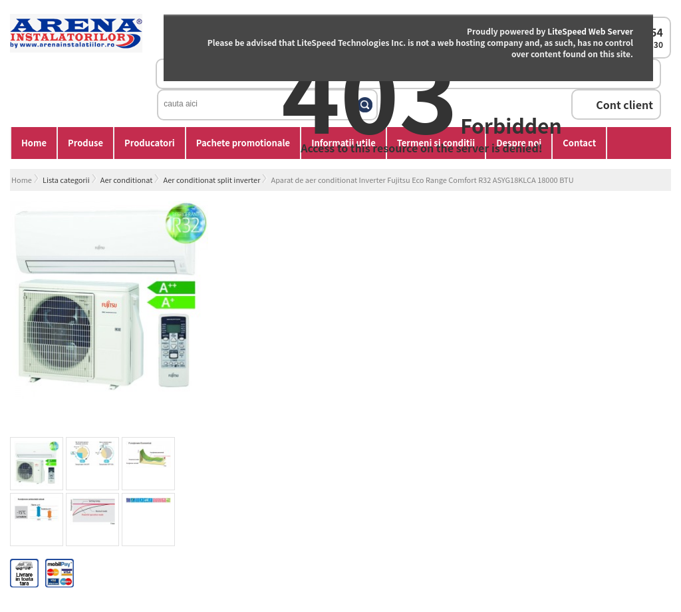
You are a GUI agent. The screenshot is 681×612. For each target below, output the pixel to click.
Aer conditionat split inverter (211, 179)
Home (34, 142)
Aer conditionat (126, 179)
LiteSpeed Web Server (590, 31)
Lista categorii (66, 179)
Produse (85, 142)
